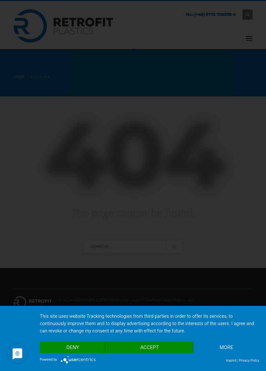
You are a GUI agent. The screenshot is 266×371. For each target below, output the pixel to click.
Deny (72, 347)
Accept (149, 347)
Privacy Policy (249, 360)
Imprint (231, 360)
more (226, 347)
